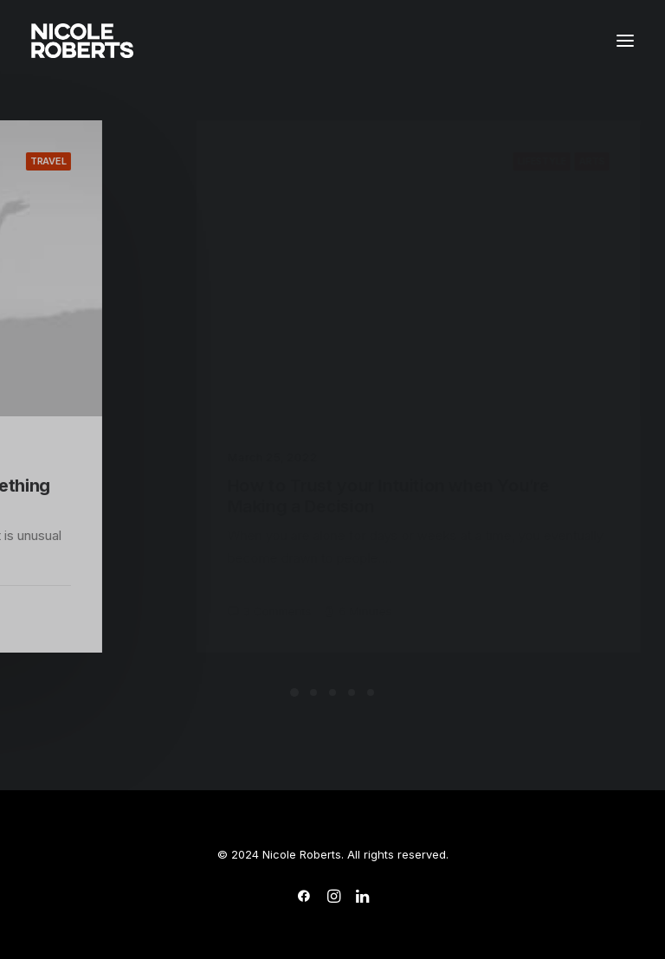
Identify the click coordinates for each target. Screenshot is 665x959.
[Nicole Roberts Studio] (82, 40)
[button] (625, 40)
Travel (103, 161)
